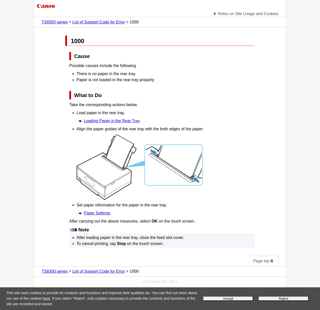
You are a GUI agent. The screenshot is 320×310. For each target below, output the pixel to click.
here (46, 298)
